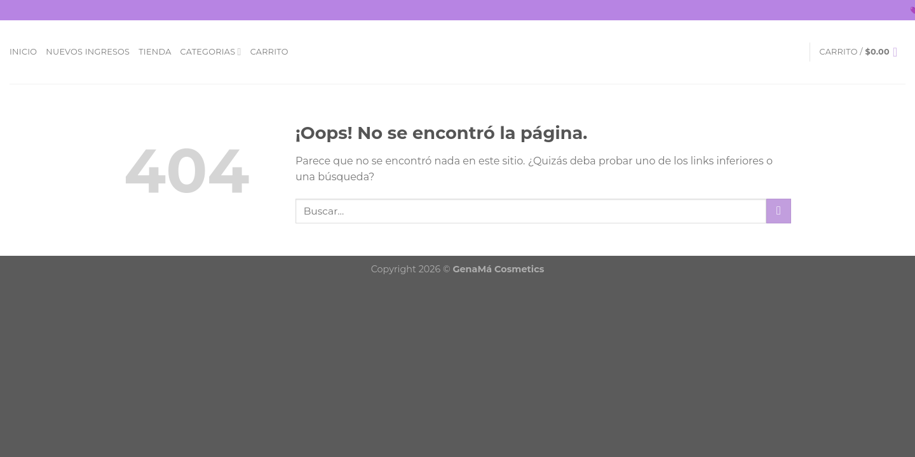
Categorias (210, 52)
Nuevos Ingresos (88, 51)
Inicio (23, 51)
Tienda (155, 51)
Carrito (269, 51)
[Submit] (778, 211)
